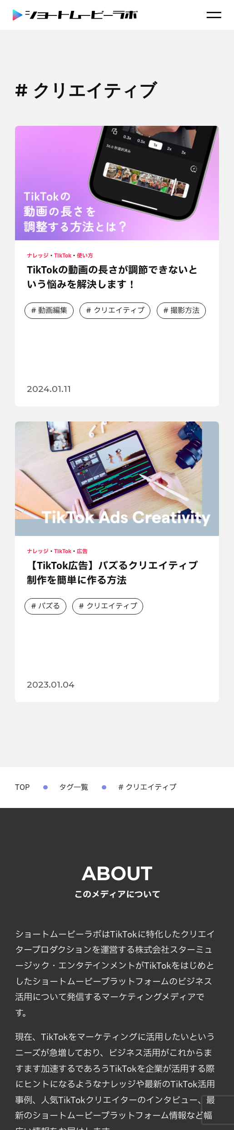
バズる (49, 606)
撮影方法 (185, 311)
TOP (22, 787)
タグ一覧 (73, 787)
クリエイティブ (119, 311)
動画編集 (52, 311)
